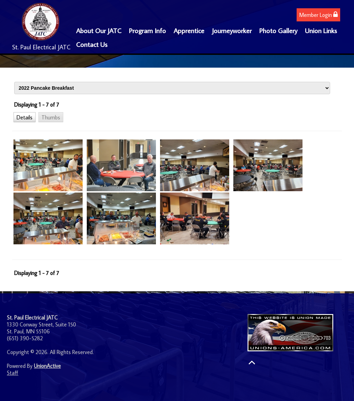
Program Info (147, 30)
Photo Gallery (278, 30)
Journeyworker (232, 30)
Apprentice (189, 30)
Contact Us (92, 44)
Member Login (318, 14)
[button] (24, 117)
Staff (12, 372)
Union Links (321, 30)
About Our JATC (98, 30)
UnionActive (47, 365)
